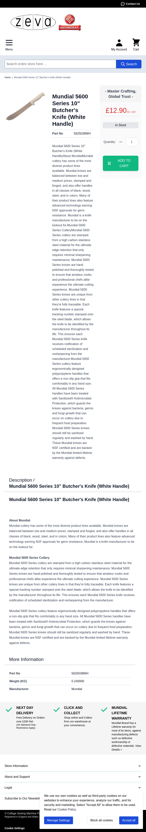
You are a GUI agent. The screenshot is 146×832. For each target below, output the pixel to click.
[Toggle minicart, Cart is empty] (136, 45)
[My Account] (119, 45)
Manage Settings (58, 820)
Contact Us (130, 4)
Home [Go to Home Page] (8, 77)
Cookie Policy (66, 809)
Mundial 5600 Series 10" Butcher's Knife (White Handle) (42, 77)
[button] (73, 766)
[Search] (128, 64)
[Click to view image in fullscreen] (25, 106)
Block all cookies (101, 820)
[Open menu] (9, 45)
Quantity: (110, 141)
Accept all (128, 820)
